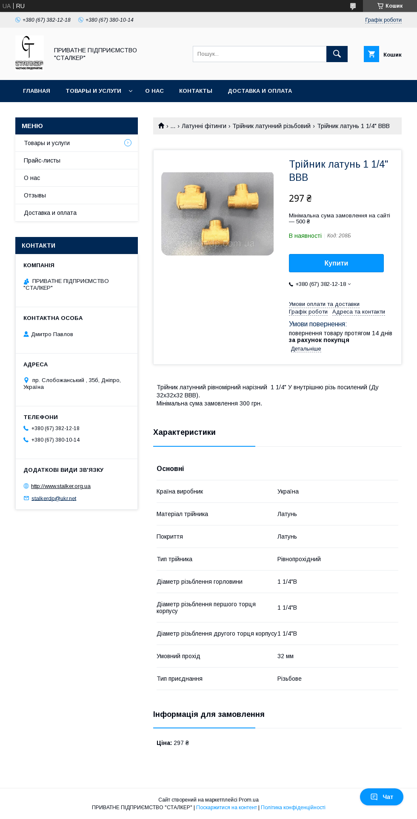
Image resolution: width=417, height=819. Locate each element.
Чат (381, 797)
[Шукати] (337, 54)
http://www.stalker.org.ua (61, 486)
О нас (154, 91)
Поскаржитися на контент (226, 807)
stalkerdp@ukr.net (53, 498)
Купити (336, 263)
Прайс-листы (42, 160)
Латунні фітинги (204, 126)
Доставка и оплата (260, 91)
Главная (36, 91)
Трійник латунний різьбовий (271, 126)
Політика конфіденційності (293, 807)
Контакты (195, 91)
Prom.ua (249, 800)
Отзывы (35, 195)
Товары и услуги (93, 91)
